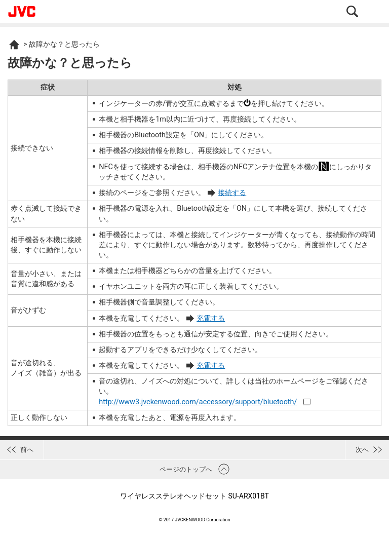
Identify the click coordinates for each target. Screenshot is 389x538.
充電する (211, 318)
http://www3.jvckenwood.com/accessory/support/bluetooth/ (198, 402)
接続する (232, 192)
